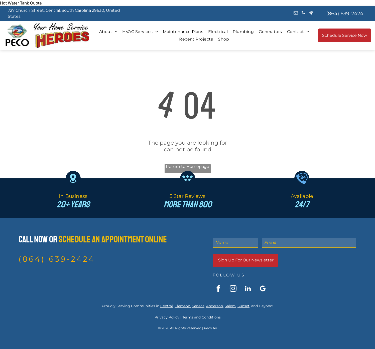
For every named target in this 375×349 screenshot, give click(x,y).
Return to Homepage (187, 166)
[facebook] (218, 289)
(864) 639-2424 (57, 259)
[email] (296, 13)
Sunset (243, 306)
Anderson (214, 306)
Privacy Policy (167, 317)
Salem (230, 306)
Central (166, 306)
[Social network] (311, 13)
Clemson (182, 306)
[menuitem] (108, 31)
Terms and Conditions (201, 317)
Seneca (198, 306)
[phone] (303, 13)
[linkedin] (247, 289)
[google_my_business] (262, 289)
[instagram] (232, 289)
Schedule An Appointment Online (113, 239)
